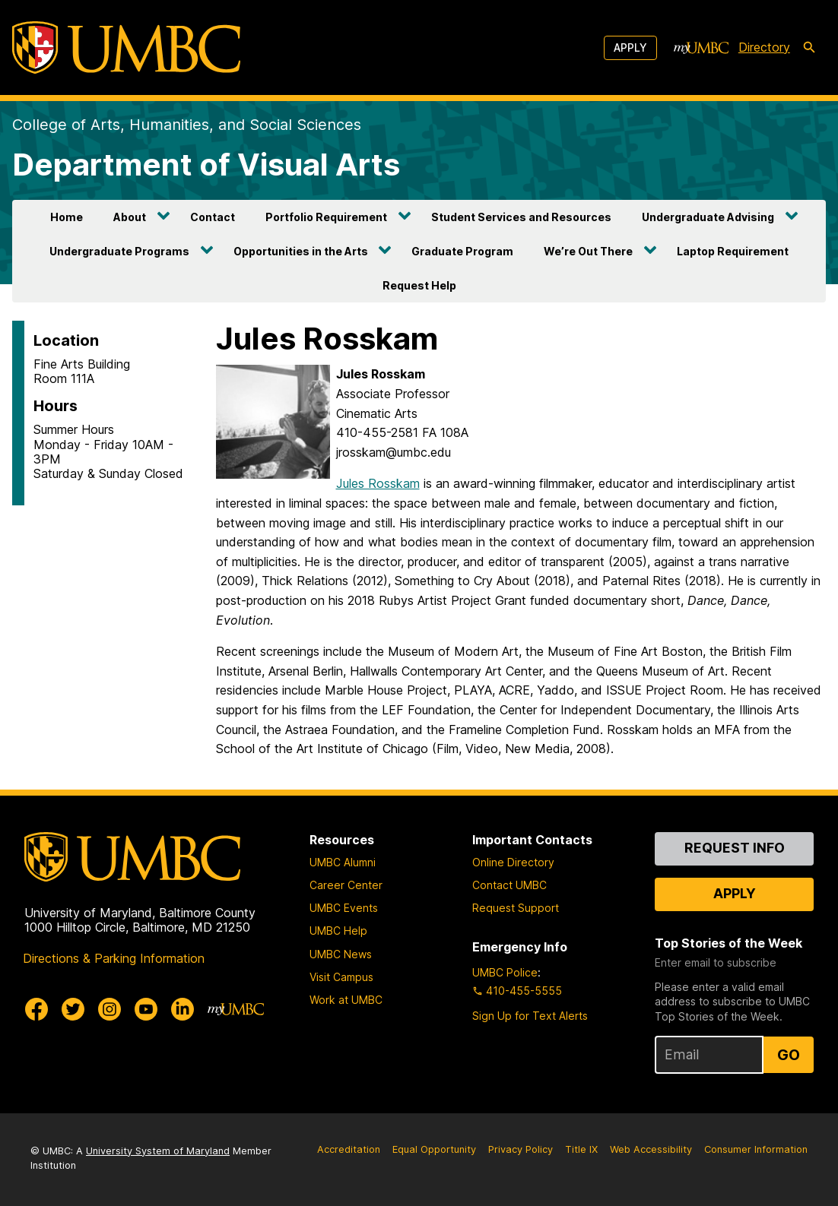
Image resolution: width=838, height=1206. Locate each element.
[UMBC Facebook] (36, 1009)
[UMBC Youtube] (146, 1009)
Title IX (581, 1149)
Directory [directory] (764, 47)
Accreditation (348, 1149)
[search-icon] (809, 48)
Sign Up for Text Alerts (530, 1015)
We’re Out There (588, 251)
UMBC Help (338, 930)
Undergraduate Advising (708, 216)
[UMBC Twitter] (73, 1009)
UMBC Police (505, 972)
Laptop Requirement (733, 251)
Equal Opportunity (434, 1149)
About (129, 216)
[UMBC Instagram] (109, 1009)
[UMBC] (126, 47)
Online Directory (513, 862)
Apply (630, 47)
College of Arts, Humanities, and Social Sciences (186, 125)
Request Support (515, 907)
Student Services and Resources (521, 216)
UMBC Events (343, 907)
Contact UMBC (509, 884)
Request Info (734, 848)
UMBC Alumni (342, 862)
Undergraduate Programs (119, 251)
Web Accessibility (651, 1149)
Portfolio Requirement (326, 216)
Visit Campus (341, 976)
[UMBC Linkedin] (182, 1009)
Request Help (419, 285)
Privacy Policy (520, 1149)
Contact (212, 216)
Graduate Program (462, 251)
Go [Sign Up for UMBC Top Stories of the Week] (788, 1055)
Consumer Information (756, 1149)
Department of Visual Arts (206, 164)
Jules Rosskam (378, 483)
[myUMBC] (701, 48)
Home (66, 216)
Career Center (345, 884)
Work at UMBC (345, 999)
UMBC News (340, 954)
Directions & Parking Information (114, 958)
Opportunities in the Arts (300, 251)
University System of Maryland (158, 1151)
